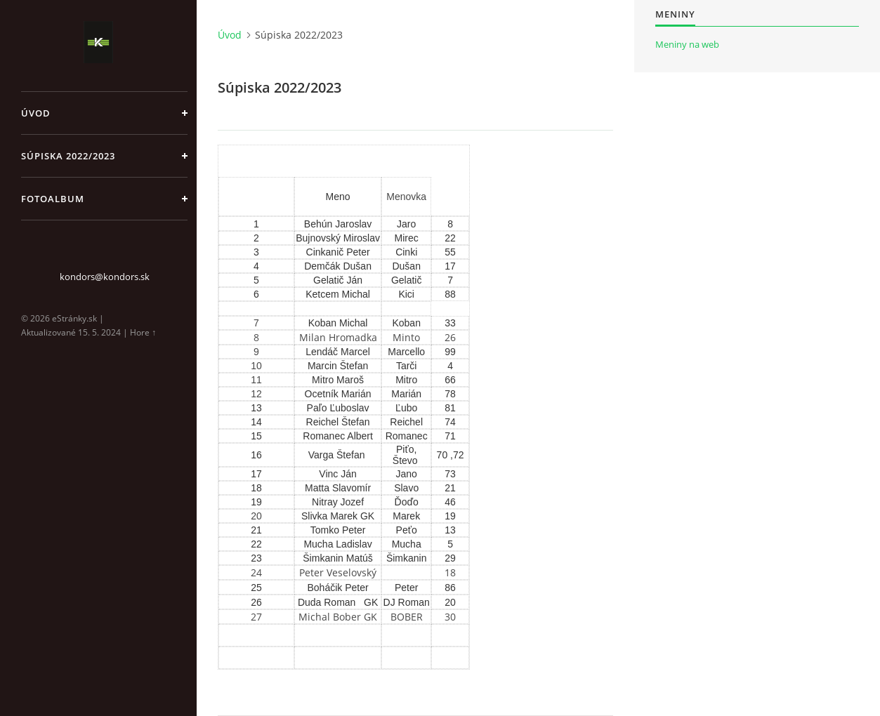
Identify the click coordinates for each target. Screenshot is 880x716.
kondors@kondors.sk (105, 276)
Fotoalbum (52, 198)
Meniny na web (687, 44)
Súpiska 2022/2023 (68, 156)
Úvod (36, 113)
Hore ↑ (143, 332)
